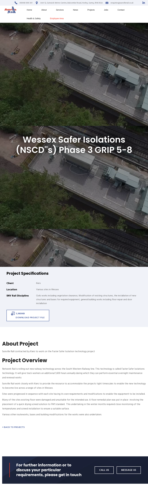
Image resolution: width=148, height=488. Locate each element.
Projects (91, 10)
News (75, 10)
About (44, 10)
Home (29, 10)
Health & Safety (34, 18)
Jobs (106, 10)
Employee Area (57, 18)
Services (60, 10)
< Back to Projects (13, 427)
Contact (121, 10)
